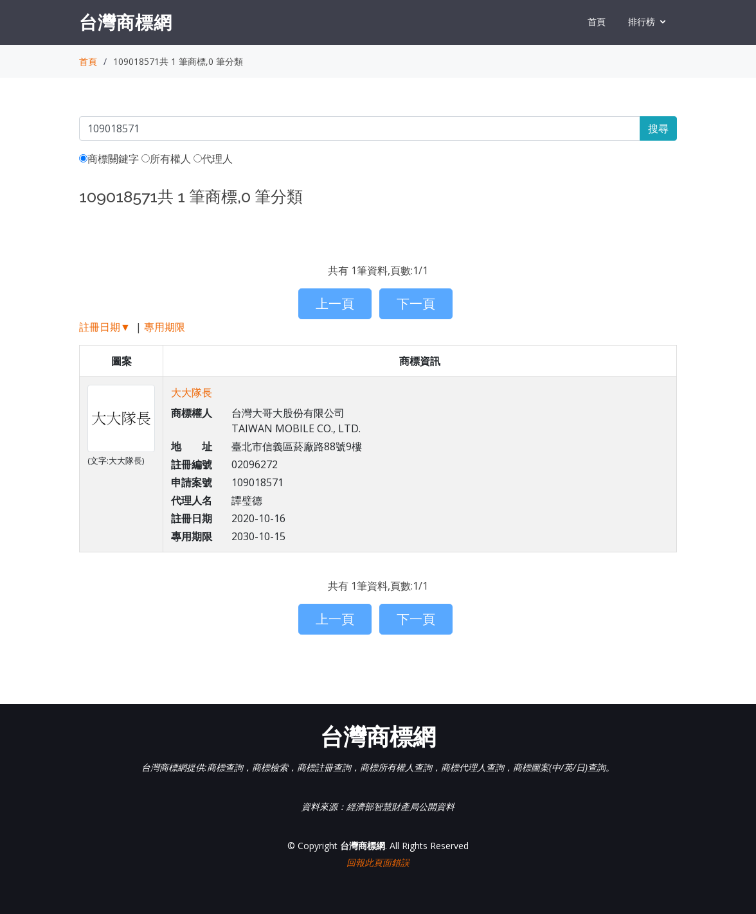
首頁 (597, 21)
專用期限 (164, 327)
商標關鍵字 (109, 159)
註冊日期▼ (104, 327)
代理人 (213, 159)
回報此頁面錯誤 (378, 862)
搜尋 (658, 128)
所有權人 (166, 159)
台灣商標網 (125, 22)
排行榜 (641, 21)
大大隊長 (191, 392)
